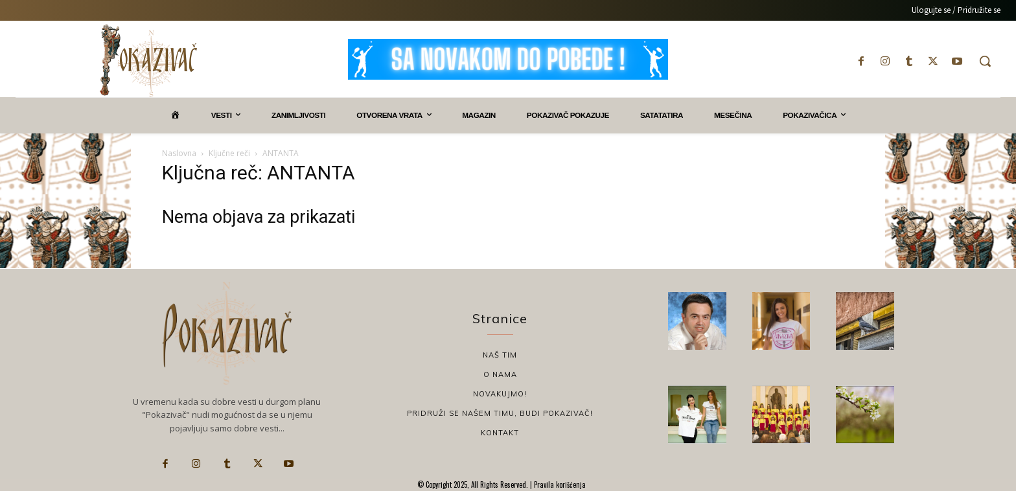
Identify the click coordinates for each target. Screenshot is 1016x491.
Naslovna (179, 153)
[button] (984, 60)
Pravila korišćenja (559, 484)
